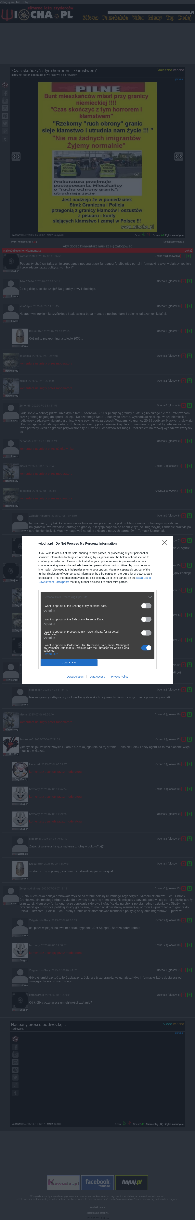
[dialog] (97, 610)
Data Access (97, 676)
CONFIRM (69, 662)
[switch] (146, 605)
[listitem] (97, 597)
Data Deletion (75, 676)
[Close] (165, 544)
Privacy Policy (119, 676)
